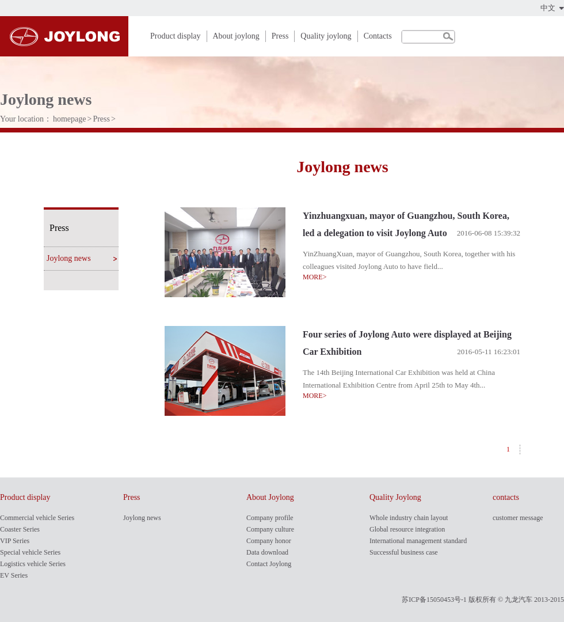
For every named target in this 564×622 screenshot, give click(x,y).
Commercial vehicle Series (37, 518)
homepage (69, 119)
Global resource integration (407, 529)
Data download (267, 552)
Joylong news (69, 258)
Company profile (270, 518)
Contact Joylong (268, 564)
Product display (175, 36)
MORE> (314, 277)
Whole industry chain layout (408, 518)
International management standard (418, 541)
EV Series (14, 575)
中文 (547, 7)
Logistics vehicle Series (33, 564)
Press (280, 36)
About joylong (236, 36)
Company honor (268, 541)
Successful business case (403, 552)
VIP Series (14, 541)
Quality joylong (325, 36)
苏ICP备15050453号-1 (434, 600)
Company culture (270, 529)
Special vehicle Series (30, 552)
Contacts (378, 36)
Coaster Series (20, 529)
